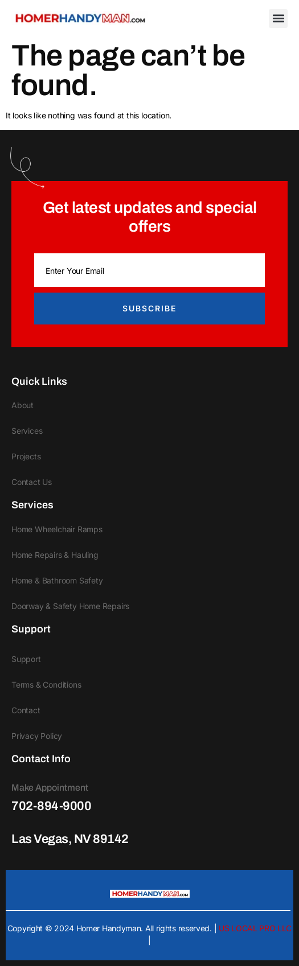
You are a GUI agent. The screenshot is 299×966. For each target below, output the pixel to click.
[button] (278, 18)
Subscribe (149, 308)
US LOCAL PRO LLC (255, 928)
